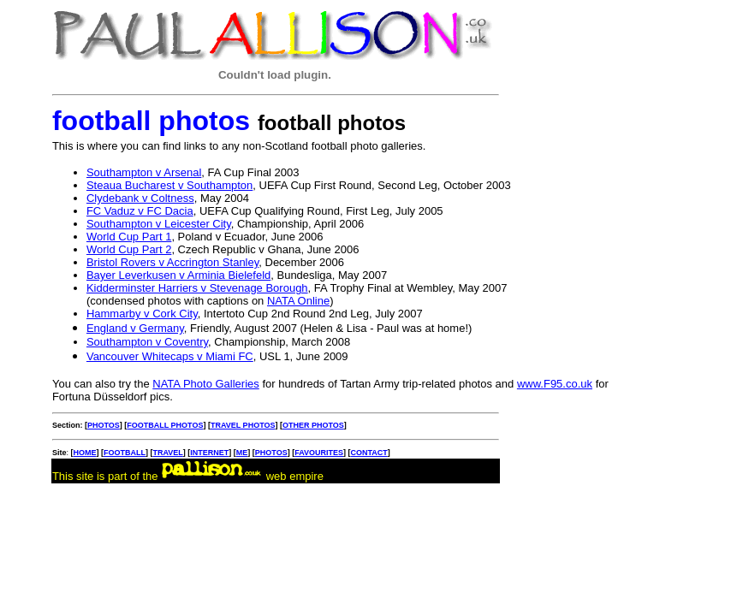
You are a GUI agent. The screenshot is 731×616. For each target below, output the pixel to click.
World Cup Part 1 (128, 236)
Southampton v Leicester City (158, 223)
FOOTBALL (125, 452)
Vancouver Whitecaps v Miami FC (169, 356)
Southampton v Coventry (147, 341)
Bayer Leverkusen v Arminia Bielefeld (178, 275)
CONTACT (368, 452)
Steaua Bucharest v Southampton (169, 185)
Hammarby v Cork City (142, 313)
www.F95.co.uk (554, 383)
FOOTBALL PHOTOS (165, 425)
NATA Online (298, 300)
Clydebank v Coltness (140, 198)
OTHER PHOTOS (313, 425)
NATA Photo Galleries (205, 383)
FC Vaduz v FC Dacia (139, 210)
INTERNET (209, 452)
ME (242, 452)
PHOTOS (103, 425)
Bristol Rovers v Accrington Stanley (172, 262)
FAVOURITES (318, 452)
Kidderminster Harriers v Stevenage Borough (197, 287)
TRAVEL (167, 452)
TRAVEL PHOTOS (243, 425)
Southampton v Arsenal (143, 172)
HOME (84, 452)
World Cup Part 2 (128, 249)
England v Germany (135, 328)
